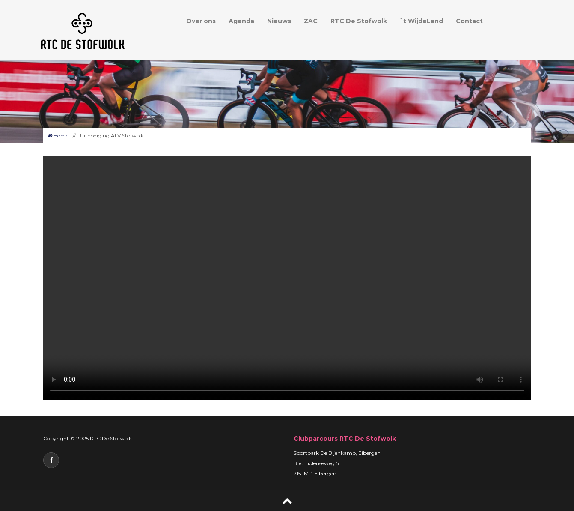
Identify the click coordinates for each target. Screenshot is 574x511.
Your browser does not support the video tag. (287, 278)
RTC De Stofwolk (358, 21)
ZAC (311, 21)
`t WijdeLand (421, 21)
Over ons (201, 21)
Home (58, 135)
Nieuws (279, 21)
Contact (469, 21)
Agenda (241, 21)
